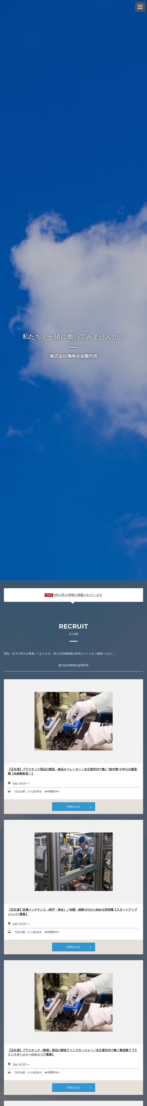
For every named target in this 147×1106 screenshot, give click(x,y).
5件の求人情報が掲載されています (78, 595)
